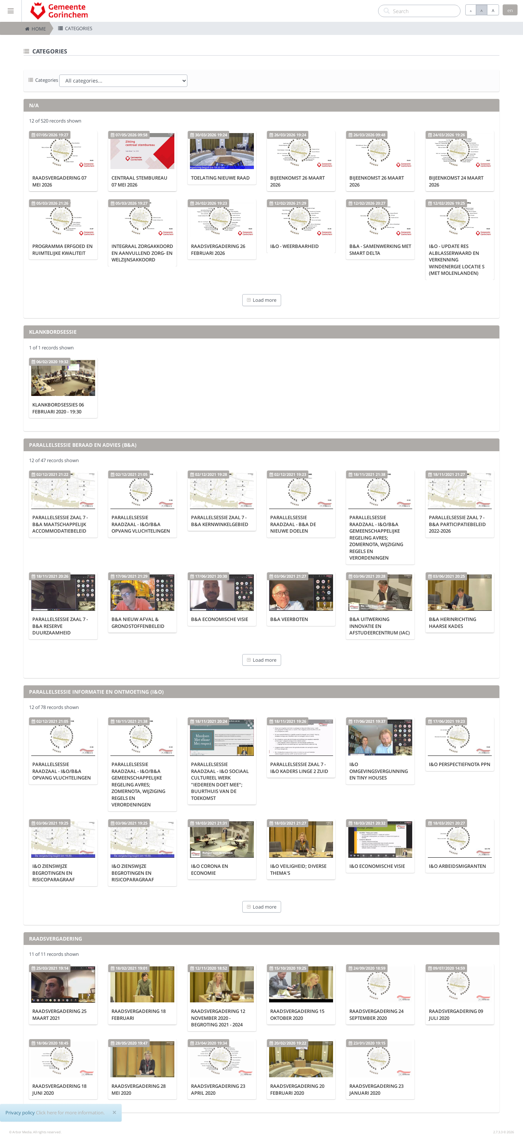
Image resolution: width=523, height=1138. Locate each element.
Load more (261, 300)
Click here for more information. (70, 1112)
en (510, 10)
